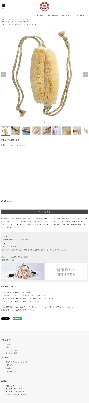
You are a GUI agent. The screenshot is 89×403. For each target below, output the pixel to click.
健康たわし (18, 24)
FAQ (19, 310)
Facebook (9, 368)
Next (85, 74)
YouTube (9, 374)
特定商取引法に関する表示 (16, 394)
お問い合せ (10, 386)
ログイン (67, 15)
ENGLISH (9, 365)
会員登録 (53, 15)
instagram (10, 371)
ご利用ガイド (11, 344)
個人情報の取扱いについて (16, 389)
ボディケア (9, 19)
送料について (11, 347)
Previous (3, 74)
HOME (2, 19)
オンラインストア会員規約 (16, 391)
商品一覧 (39, 15)
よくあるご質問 (11, 353)
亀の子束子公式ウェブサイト (17, 362)
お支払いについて (12, 350)
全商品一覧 (9, 22)
